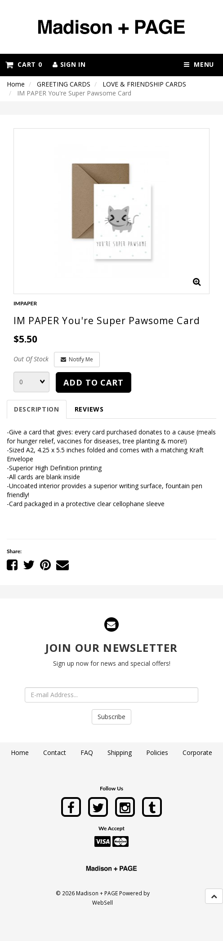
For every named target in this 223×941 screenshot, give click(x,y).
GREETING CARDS (63, 84)
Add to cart (93, 382)
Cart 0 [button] (23, 64)
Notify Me (77, 359)
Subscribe (111, 716)
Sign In (69, 64)
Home (16, 84)
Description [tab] (36, 409)
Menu (199, 64)
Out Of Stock (31, 359)
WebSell (102, 902)
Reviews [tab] (89, 409)
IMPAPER (25, 303)
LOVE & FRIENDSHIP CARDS (144, 84)
